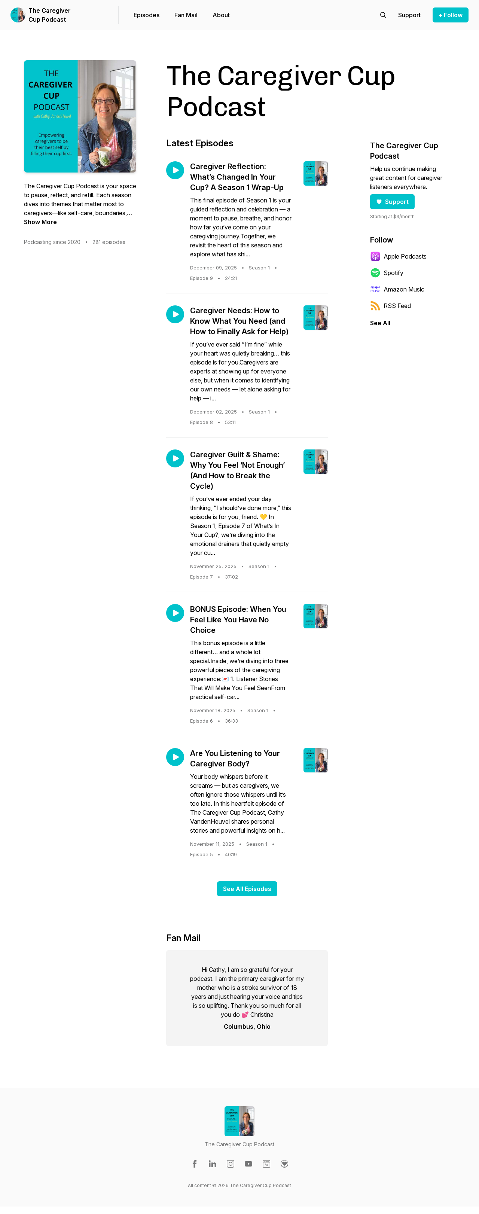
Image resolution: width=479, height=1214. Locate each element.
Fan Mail (186, 15)
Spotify (386, 273)
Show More (40, 222)
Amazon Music (397, 289)
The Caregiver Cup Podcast (49, 15)
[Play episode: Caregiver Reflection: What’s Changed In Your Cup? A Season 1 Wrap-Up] (175, 170)
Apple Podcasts (398, 256)
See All (380, 323)
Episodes (146, 15)
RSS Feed (390, 306)
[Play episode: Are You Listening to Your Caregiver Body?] (175, 757)
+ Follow (451, 15)
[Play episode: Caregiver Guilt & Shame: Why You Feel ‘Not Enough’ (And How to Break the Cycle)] (175, 458)
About (221, 15)
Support (392, 201)
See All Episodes (247, 889)
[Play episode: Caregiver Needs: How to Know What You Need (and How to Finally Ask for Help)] (175, 314)
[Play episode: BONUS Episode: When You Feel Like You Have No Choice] (175, 613)
